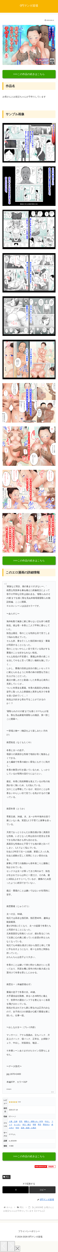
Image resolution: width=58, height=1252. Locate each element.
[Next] (11, 1246)
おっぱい (17, 1124)
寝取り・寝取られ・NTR (33, 1121)
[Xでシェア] (15, 1189)
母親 (34, 1124)
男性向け (46, 1124)
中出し (47, 1121)
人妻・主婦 (13, 1121)
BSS (17, 1128)
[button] (42, 1189)
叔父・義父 (26, 1124)
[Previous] (3, 1246)
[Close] (17, 1249)
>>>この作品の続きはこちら (29, 74)
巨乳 (20, 1121)
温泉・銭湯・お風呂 (28, 1128)
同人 (6, 1177)
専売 (39, 1124)
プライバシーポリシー (29, 1231)
